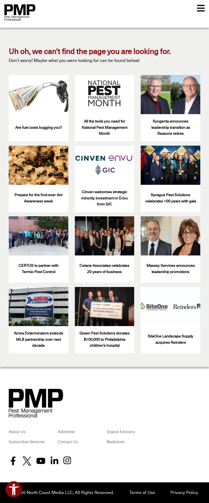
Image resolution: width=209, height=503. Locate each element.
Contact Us (68, 442)
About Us (17, 432)
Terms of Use (142, 492)
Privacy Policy (184, 492)
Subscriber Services (27, 442)
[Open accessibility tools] (13, 489)
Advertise (66, 432)
